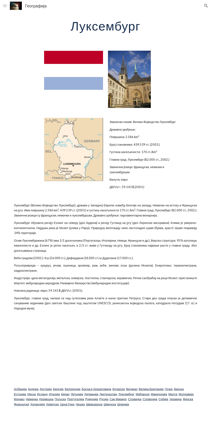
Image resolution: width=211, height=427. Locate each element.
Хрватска (52, 404)
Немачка (32, 399)
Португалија (75, 399)
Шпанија (123, 404)
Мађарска (142, 394)
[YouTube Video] (89, 348)
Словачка (134, 399)
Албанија (20, 389)
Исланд (42, 394)
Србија (163, 399)
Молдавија (186, 394)
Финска (188, 399)
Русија (103, 399)
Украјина (175, 399)
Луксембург (126, 394)
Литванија (91, 394)
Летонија (77, 394)
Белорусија (72, 389)
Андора (33, 389)
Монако (19, 399)
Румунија (91, 399)
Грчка (168, 389)
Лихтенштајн (108, 394)
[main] (105, 25)
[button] (5, 5)
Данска (179, 389)
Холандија (37, 404)
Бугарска (119, 389)
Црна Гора (67, 404)
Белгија (58, 389)
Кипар (65, 394)
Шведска (110, 404)
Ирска (31, 394)
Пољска (60, 399)
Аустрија (46, 389)
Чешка (80, 404)
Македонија (159, 394)
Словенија (150, 399)
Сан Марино (118, 399)
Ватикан (131, 389)
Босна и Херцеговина (96, 389)
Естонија (20, 394)
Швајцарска (94, 404)
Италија (54, 394)
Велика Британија (151, 389)
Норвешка (46, 399)
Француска (21, 404)
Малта (172, 394)
